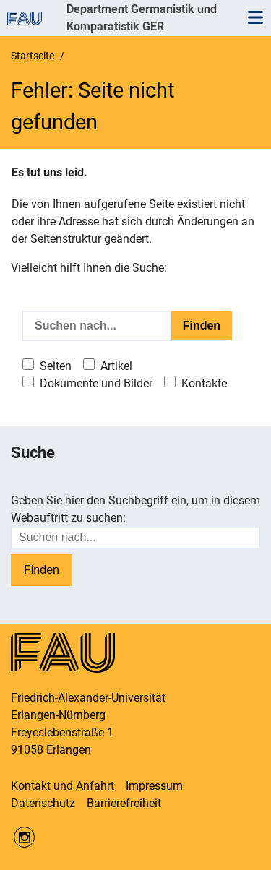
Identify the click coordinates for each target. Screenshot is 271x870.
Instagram (24, 837)
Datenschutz (43, 803)
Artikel (116, 366)
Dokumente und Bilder (96, 383)
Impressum (154, 786)
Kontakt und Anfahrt (62, 786)
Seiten (56, 366)
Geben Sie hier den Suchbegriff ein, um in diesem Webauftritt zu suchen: (135, 509)
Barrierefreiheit (124, 803)
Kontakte (204, 383)
